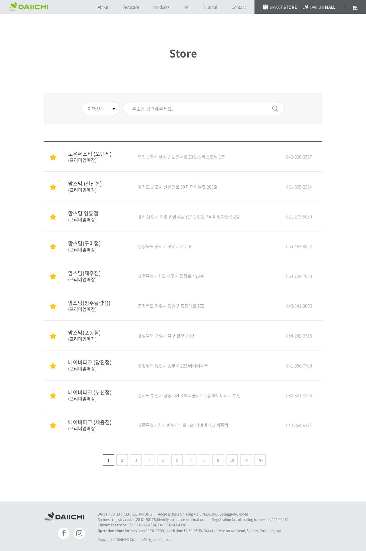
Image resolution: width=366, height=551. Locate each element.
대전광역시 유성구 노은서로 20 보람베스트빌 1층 (181, 157)
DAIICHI (319, 7)
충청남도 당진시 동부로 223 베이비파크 (173, 365)
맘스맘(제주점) (97, 275)
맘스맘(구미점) (97, 245)
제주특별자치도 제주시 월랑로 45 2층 (171, 276)
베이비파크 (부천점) (97, 395)
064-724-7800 (299, 276)
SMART (280, 7)
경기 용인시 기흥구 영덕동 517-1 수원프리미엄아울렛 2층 (189, 216)
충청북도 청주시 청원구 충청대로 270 (171, 306)
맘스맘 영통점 (97, 215)
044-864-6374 (299, 425)
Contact (239, 7)
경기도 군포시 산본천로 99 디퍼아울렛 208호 (178, 187)
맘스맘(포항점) (97, 335)
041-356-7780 (299, 365)
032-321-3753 (299, 395)
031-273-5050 (299, 216)
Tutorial (210, 7)
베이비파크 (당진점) (97, 364)
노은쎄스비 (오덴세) (97, 156)
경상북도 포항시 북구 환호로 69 (166, 335)
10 (232, 460)
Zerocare (131, 7)
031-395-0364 (299, 187)
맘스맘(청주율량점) (97, 305)
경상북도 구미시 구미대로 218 (164, 246)
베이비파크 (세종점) (97, 424)
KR (355, 7)
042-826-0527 (299, 157)
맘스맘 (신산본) (97, 186)
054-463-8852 (299, 246)
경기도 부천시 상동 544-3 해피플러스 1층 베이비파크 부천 (189, 395)
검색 (275, 109)
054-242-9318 (299, 335)
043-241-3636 (299, 306)
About (103, 7)
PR (186, 7)
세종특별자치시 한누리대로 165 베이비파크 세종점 (183, 425)
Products (161, 7)
